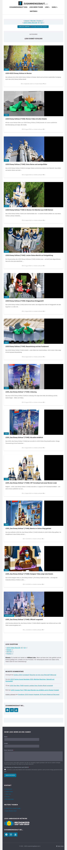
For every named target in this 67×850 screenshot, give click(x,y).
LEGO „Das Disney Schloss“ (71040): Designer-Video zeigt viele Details (29, 574)
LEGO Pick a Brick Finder (12, 808)
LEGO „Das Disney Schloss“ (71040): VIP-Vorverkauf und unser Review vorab (31, 483)
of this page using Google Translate (33, 26)
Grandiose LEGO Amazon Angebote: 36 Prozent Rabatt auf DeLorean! (38, 694)
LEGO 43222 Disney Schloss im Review (18, 73)
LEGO (47, 7)
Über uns (8, 794)
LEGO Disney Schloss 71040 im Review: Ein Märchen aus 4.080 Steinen (29, 210)
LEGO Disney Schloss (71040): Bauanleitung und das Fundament (27, 346)
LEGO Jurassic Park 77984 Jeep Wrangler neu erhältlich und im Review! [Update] (35, 690)
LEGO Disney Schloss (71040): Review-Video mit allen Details (26, 119)
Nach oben (60, 846)
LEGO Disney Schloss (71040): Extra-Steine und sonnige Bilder (26, 164)
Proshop (39, 20)
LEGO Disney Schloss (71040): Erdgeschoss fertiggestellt (24, 301)
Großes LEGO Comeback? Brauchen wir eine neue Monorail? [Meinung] (35, 675)
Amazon (26, 20)
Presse (7, 796)
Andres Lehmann (10, 694)
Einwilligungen (9, 799)
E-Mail (6, 743)
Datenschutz (9, 791)
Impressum (8, 789)
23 (45, 83)
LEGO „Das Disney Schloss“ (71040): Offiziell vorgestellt (24, 619)
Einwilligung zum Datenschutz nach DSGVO (17, 767)
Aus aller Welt (9, 615)
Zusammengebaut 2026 (18, 7)
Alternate (33, 20)
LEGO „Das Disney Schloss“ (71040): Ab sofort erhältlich (24, 437)
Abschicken (10, 775)
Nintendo (33, 11)
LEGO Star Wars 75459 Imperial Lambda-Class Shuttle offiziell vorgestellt (31, 685)
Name (6, 736)
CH (42, 22)
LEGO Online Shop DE (30, 22)
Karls (54, 7)
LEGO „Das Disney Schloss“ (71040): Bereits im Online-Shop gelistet (28, 528)
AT (39, 22)
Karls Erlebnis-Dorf (10, 811)
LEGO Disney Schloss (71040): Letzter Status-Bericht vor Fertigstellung (29, 255)
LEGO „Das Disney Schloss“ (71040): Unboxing (21, 392)
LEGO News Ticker (36, 7)
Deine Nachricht (9, 750)
